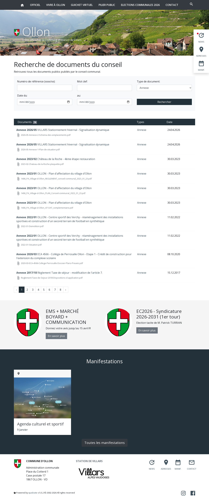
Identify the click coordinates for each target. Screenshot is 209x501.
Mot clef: (82, 81)
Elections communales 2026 (137, 5)
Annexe (141, 130)
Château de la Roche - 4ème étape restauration (55, 159)
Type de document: (148, 81)
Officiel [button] (32, 3)
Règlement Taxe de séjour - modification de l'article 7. (59, 272)
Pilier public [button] (103, 3)
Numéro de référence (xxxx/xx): (36, 81)
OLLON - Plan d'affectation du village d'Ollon (54, 173)
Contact (168, 5)
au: (79, 95)
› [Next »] (65, 289)
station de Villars (71, 40)
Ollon (36, 31)
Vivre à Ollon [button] (52, 3)
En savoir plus (56, 336)
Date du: (22, 95)
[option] (59, 323)
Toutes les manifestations (104, 442)
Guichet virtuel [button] (78, 3)
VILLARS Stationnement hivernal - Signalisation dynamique (62, 130)
